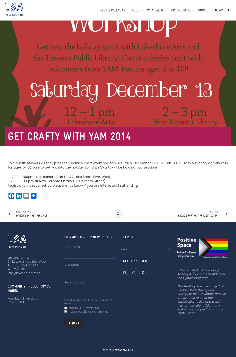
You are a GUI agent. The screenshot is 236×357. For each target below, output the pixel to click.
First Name (72, 247)
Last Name (72, 265)
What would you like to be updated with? (89, 302)
